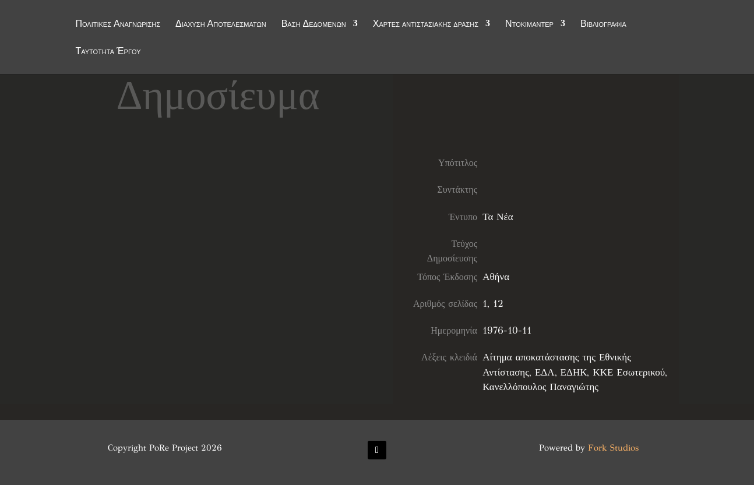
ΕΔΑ (545, 372)
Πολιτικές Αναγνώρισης (117, 24)
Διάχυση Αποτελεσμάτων (220, 24)
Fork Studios (613, 447)
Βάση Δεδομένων (313, 24)
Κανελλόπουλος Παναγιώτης (540, 387)
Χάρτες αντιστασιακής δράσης (425, 24)
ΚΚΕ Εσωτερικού (629, 372)
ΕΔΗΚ (574, 372)
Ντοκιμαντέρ (529, 24)
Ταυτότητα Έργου (107, 52)
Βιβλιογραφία (603, 24)
